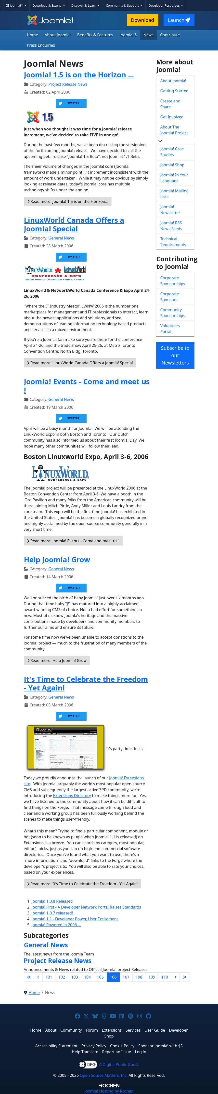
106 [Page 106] (113, 977)
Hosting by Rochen (109, 1091)
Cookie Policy (122, 1046)
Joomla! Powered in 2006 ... (56, 924)
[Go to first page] (29, 977)
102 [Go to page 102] (61, 977)
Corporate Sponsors (169, 296)
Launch (179, 20)
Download (142, 20)
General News (61, 238)
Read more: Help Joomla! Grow (57, 660)
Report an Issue (116, 1051)
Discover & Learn (84, 5)
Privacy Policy (93, 1046)
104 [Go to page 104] (87, 977)
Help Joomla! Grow (57, 559)
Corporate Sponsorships (172, 280)
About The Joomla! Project (174, 130)
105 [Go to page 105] (100, 977)
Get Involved (172, 117)
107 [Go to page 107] (126, 977)
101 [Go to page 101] (49, 977)
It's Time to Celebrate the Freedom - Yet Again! (86, 683)
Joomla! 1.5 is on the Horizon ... (79, 75)
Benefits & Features (95, 35)
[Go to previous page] (38, 977)
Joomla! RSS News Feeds (171, 225)
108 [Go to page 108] (139, 977)
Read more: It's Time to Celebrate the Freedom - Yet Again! (82, 883)
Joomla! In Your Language (174, 177)
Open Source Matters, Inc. (104, 1075)
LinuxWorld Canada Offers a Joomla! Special (74, 224)
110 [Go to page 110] (164, 977)
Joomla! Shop (172, 165)
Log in (140, 1051)
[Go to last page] (185, 977)
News (148, 35)
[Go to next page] (175, 977)
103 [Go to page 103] (74, 977)
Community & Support (123, 5)
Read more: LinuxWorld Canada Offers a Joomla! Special (80, 362)
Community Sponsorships (172, 312)
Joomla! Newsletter (170, 209)
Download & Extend (48, 5)
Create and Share (170, 104)
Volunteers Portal (170, 328)
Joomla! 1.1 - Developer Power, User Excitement (75, 919)
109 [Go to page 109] (151, 977)
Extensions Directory (72, 795)
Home (32, 35)
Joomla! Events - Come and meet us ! (87, 386)
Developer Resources (164, 5)
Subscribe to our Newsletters (175, 355)
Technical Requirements (173, 241)
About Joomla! (58, 35)
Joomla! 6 (128, 35)
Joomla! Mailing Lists (174, 193)
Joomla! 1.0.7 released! (52, 913)
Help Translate (85, 1051)
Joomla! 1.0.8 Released (52, 901)
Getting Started (174, 91)
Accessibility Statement (56, 1046)
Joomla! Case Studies (172, 151)
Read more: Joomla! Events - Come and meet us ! (73, 541)
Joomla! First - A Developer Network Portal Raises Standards (86, 907)
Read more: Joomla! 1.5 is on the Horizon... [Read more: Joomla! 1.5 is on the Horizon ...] (67, 201)
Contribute (170, 35)
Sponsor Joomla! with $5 (160, 1046)
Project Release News (67, 84)
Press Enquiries (41, 45)
